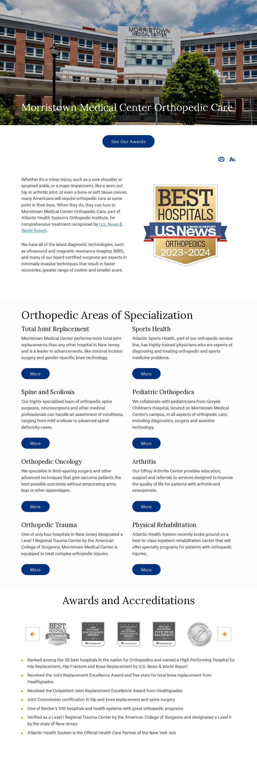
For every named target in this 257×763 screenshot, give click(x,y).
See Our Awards (128, 141)
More (35, 373)
